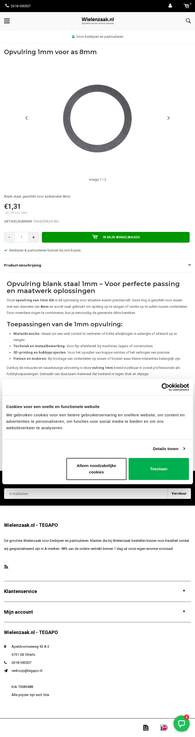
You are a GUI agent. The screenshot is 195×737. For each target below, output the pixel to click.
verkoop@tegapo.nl (27, 671)
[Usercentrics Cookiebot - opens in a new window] (165, 387)
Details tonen (165, 448)
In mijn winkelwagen (116, 237)
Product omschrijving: (23, 265)
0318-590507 (18, 6)
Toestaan (158, 468)
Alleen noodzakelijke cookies (96, 468)
